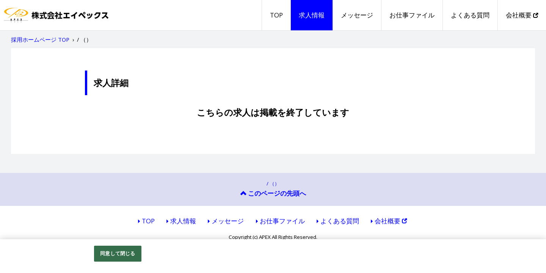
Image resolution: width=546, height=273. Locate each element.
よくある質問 (470, 15)
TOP (276, 15)
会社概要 (522, 15)
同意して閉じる (117, 253)
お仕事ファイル (412, 15)
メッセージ (357, 15)
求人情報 (312, 15)
